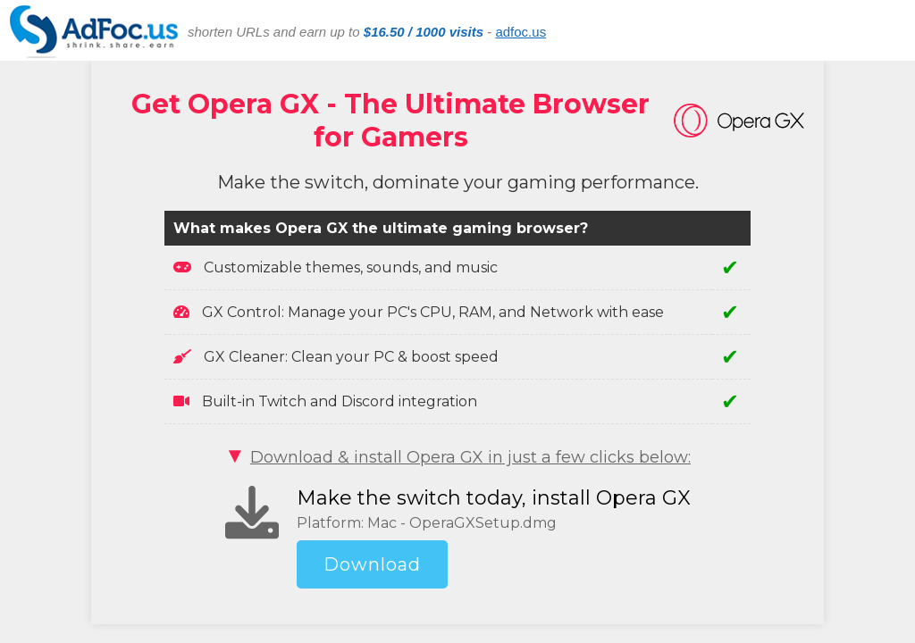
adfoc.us (520, 31)
